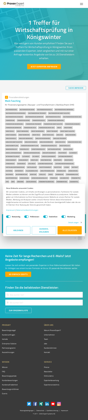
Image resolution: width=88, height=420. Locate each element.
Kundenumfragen (8, 335)
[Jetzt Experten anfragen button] (44, 66)
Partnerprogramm (9, 348)
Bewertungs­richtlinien (10, 389)
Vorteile (5, 339)
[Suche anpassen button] (76, 88)
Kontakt (47, 352)
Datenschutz (40, 410)
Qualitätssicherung (52, 410)
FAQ (3, 371)
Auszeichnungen (8, 352)
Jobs (45, 343)
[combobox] (44, 295)
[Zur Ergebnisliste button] (18, 310)
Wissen (5, 367)
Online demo (48, 376)
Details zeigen (73, 222)
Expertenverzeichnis (51, 384)
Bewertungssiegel (9, 330)
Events (4, 393)
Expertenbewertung (51, 380)
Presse (46, 367)
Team (46, 339)
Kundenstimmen (50, 348)
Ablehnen (18, 230)
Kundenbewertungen (10, 380)
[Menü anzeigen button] (81, 4)
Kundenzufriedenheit (10, 384)
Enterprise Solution (9, 343)
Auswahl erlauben (44, 230)
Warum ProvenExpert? (52, 330)
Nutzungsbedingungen (27, 410)
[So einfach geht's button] (18, 274)
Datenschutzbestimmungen (27, 210)
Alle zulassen (70, 230)
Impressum (10, 210)
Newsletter (48, 371)
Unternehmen (49, 335)
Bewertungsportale (9, 376)
